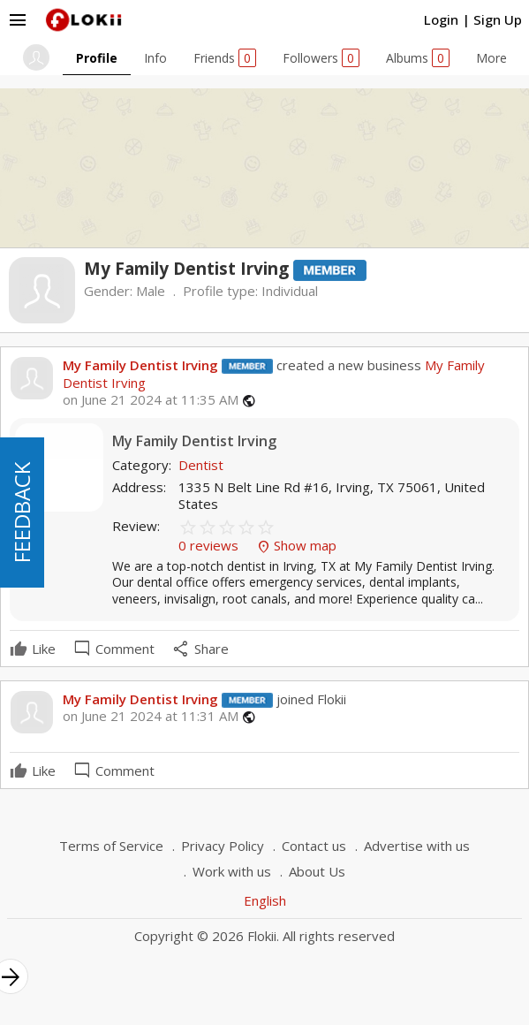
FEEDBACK (21, 512)
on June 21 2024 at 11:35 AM (150, 399)
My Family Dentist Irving (140, 365)
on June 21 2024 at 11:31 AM (150, 716)
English (265, 900)
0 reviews (210, 545)
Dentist (200, 465)
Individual (289, 291)
